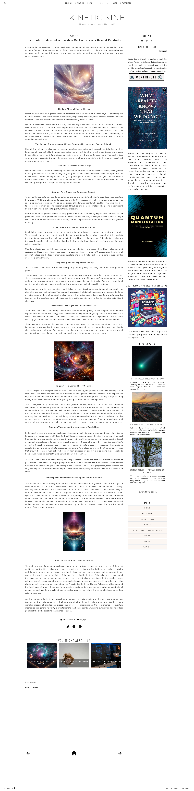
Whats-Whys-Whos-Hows (147, 530)
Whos (147, 536)
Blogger (152, 492)
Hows (81, 620)
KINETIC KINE (97, 17)
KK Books (147, 513)
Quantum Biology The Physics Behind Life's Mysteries (147, 471)
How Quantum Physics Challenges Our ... (74, 662)
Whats (147, 525)
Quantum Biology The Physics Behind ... (42, 662)
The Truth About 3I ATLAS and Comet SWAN (147, 378)
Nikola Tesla (103, 3)
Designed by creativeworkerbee (177, 788)
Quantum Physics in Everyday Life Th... (106, 662)
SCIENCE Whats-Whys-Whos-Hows (77, 3)
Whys (84, 620)
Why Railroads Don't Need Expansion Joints (147, 424)
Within (147, 547)
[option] (42, 656)
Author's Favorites (122, 3)
